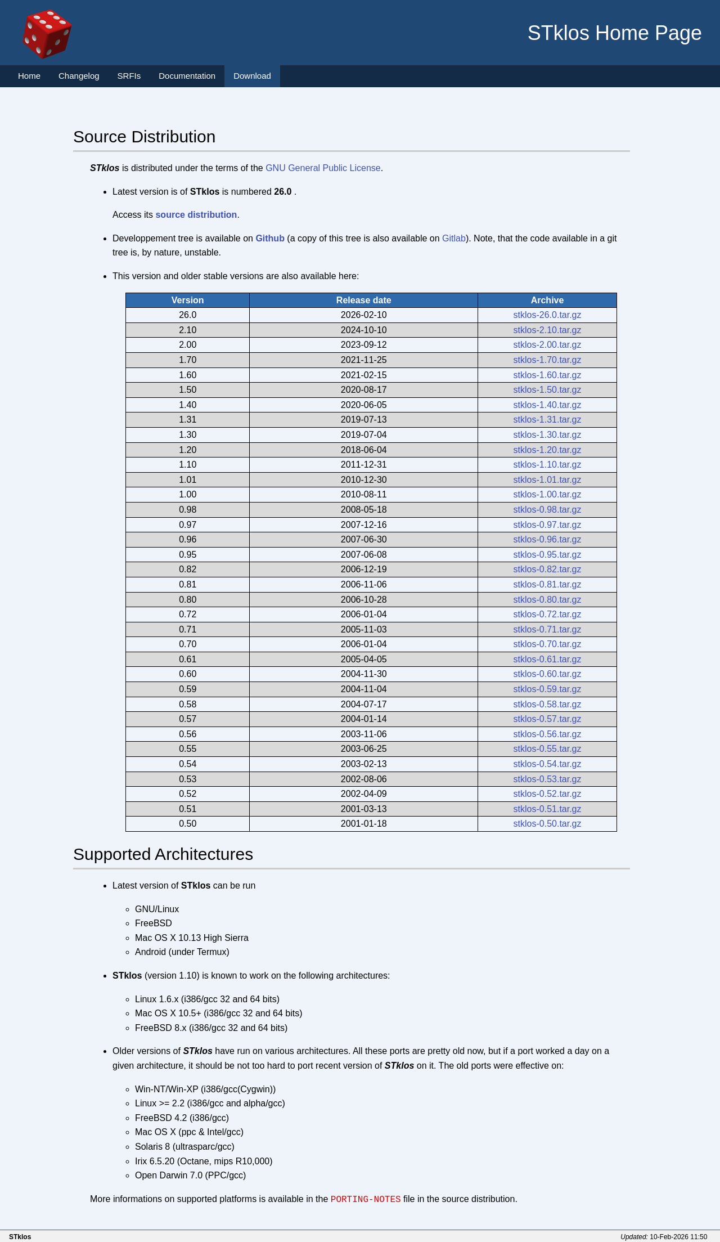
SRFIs (129, 75)
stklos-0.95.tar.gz (548, 554)
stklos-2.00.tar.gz (548, 344)
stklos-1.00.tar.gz (548, 494)
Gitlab (454, 238)
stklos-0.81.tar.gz (548, 584)
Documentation (187, 75)
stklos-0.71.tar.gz (548, 629)
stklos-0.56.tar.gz (548, 734)
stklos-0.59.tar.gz (548, 689)
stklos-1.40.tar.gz (548, 405)
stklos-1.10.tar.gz (548, 464)
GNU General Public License (323, 168)
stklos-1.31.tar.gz (548, 419)
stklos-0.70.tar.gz (548, 644)
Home (29, 75)
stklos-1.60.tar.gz (548, 375)
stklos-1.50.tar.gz (548, 389)
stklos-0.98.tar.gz (548, 509)
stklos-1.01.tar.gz (548, 480)
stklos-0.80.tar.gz (548, 599)
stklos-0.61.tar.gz (548, 659)
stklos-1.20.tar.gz (548, 450)
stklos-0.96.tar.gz (548, 539)
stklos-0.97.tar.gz (548, 525)
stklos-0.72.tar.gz (548, 614)
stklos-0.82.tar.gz (548, 569)
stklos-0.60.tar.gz (548, 674)
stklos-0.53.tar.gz (548, 779)
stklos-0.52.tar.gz (548, 794)
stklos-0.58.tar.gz (548, 704)
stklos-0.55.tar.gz (548, 749)
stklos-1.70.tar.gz (548, 360)
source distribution (196, 214)
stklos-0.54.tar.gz (548, 764)
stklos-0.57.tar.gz (548, 719)
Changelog (79, 75)
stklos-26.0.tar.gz (548, 315)
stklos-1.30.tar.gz (548, 435)
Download (252, 75)
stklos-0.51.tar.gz (548, 809)
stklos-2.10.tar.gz (548, 330)
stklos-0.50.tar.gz (548, 823)
